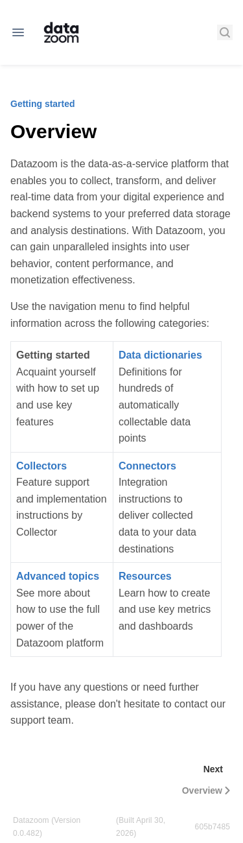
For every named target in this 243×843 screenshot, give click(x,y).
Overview (207, 790)
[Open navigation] (18, 32)
